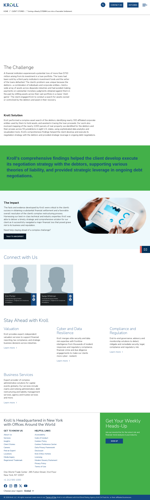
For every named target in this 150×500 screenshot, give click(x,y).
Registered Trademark (13, 460)
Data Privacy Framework (45, 447)
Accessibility (40, 435)
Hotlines (133, 5)
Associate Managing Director (13, 299)
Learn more (10, 347)
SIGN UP (114, 441)
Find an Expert (10, 451)
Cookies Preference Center (46, 444)
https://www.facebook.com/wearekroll (5, 486)
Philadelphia (8, 302)
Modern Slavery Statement (46, 460)
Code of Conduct (41, 438)
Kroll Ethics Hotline (43, 454)
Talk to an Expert (15, 236)
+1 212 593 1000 (12, 479)
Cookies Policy (41, 441)
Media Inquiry (9, 457)
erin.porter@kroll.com (33, 296)
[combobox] (29, 490)
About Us (8, 435)
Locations (8, 454)
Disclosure (39, 451)
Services (7, 438)
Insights (7, 441)
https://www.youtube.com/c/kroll (25, 486)
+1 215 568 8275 (70, 299)
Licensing (38, 457)
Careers (7, 447)
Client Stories (9, 444)
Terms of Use (40, 467)
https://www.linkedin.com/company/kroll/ (15, 485)
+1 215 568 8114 (33, 299)
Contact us (116, 5)
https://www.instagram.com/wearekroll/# (10, 485)
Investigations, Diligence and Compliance (17, 300)
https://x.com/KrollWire (20, 486)
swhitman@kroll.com (70, 296)
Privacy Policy (40, 463)
